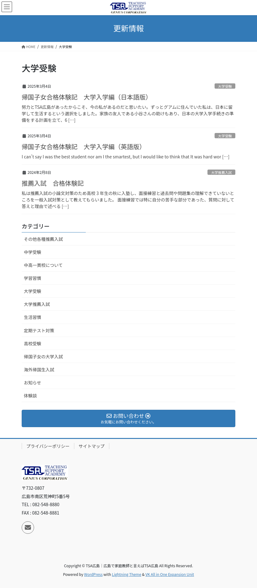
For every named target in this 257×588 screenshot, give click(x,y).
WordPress (93, 574)
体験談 (30, 395)
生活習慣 (32, 317)
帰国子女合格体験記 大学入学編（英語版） (84, 146)
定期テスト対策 (39, 330)
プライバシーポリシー (48, 446)
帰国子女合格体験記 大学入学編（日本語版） (87, 96)
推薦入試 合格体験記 (53, 183)
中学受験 (32, 252)
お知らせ (32, 382)
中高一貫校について (43, 265)
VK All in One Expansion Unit (170, 574)
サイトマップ (92, 446)
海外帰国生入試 (39, 369)
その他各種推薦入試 (43, 239)
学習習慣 (32, 278)
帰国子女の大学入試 (43, 356)
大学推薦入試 (221, 172)
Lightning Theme (126, 574)
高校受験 (32, 343)
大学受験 (225, 86)
